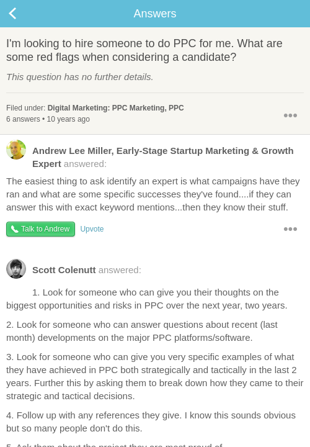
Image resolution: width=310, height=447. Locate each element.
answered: (150, 156)
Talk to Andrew (45, 229)
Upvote (92, 229)
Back (25, 13)
